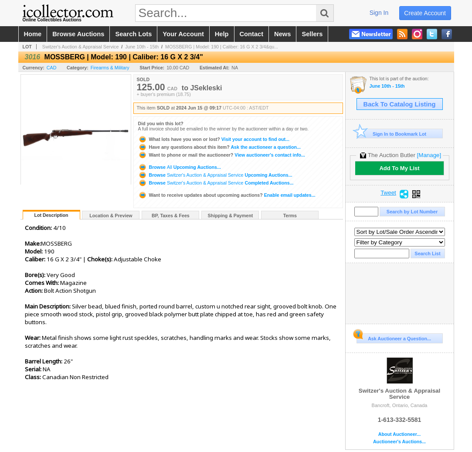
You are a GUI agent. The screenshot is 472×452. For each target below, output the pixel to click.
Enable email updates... (227, 195)
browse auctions (78, 34)
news (282, 34)
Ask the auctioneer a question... (219, 147)
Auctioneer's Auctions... (399, 441)
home (33, 34)
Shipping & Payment (230, 215)
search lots (133, 34)
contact (252, 34)
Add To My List (399, 168)
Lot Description (51, 215)
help (222, 34)
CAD (52, 67)
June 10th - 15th (142, 46)
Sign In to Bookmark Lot (392, 134)
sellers (312, 34)
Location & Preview (110, 215)
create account (425, 13)
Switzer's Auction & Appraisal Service (80, 46)
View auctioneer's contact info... (221, 155)
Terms (290, 215)
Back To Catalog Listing (399, 104)
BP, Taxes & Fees (171, 215)
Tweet (388, 193)
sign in (379, 12)
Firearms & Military (110, 67)
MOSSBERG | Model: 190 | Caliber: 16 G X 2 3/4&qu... (221, 46)
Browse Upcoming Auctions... (179, 167)
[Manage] (429, 155)
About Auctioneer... (399, 434)
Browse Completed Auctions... (216, 182)
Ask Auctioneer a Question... (394, 337)
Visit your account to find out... (213, 139)
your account (183, 34)
